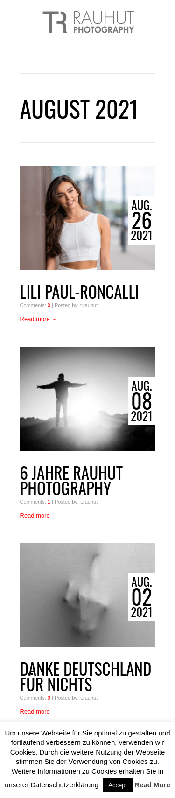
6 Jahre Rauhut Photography (71, 480)
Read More (152, 785)
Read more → (39, 318)
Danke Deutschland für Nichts (86, 676)
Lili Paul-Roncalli (80, 291)
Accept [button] (117, 785)
